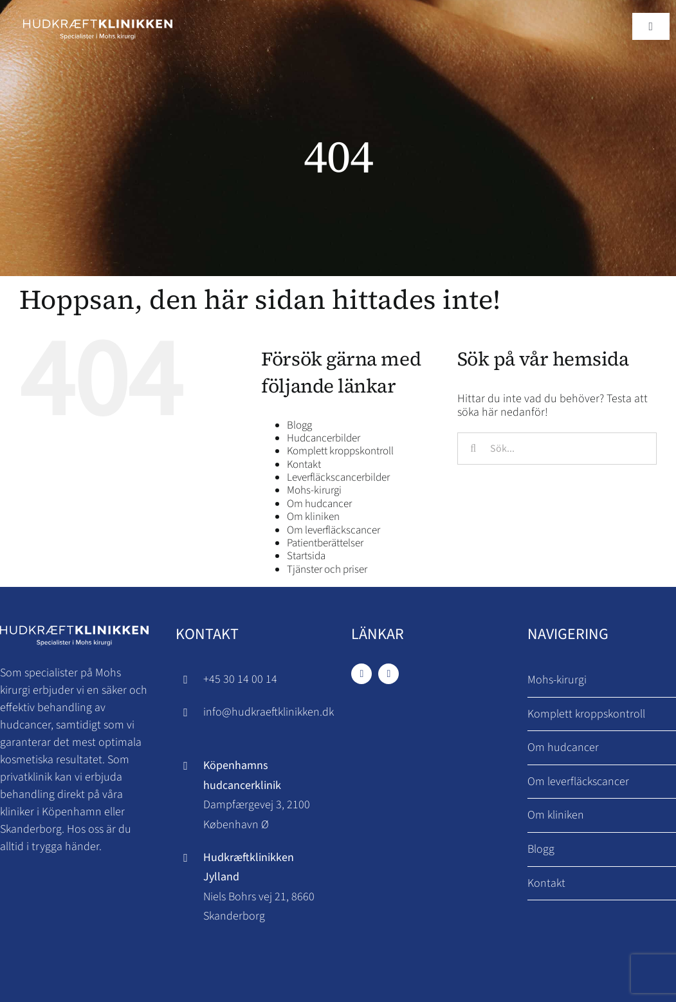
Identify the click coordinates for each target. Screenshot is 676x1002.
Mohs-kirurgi (314, 490)
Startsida (306, 556)
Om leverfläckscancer (333, 530)
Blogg (299, 425)
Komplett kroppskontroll (340, 451)
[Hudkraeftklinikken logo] (97, 18)
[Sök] (473, 448)
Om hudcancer (319, 504)
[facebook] (361, 673)
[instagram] (388, 673)
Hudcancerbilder (323, 438)
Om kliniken (313, 516)
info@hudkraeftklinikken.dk (268, 712)
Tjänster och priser (327, 569)
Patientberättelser (325, 543)
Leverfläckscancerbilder (338, 477)
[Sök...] (557, 448)
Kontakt (304, 464)
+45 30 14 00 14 (240, 679)
